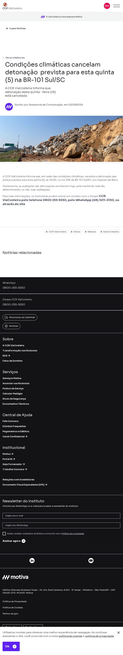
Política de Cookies (13, 607)
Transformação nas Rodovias (20, 350)
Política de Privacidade (15, 601)
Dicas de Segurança (14, 398)
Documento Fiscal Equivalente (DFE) (25, 484)
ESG (6, 355)
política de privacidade (99, 636)
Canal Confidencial (15, 436)
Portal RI (9, 459)
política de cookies (70, 636)
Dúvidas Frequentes (14, 426)
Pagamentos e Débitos (16, 431)
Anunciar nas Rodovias (16, 383)
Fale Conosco (11, 421)
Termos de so (10, 613)
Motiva (8, 454)
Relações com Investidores (18, 479)
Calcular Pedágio (13, 393)
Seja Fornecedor (14, 464)
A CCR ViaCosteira (13, 345)
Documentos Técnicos (16, 404)
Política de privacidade (73, 533)
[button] (106, 6)
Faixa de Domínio (13, 361)
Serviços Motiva (12, 378)
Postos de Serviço (13, 388)
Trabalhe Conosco (15, 469)
